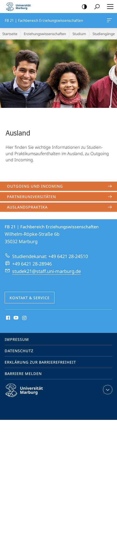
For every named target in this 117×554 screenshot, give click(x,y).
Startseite (9, 33)
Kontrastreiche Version (83, 6)
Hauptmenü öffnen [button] (108, 6)
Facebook (7, 318)
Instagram (25, 318)
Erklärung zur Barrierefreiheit (40, 362)
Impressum (17, 339)
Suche (95, 6)
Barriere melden (23, 373)
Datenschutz (19, 350)
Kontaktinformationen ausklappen (107, 389)
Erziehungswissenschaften (45, 33)
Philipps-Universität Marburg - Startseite (20, 6)
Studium (79, 33)
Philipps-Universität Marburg (28, 394)
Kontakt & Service (30, 297)
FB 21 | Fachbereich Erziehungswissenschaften (108, 21)
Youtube (15, 318)
